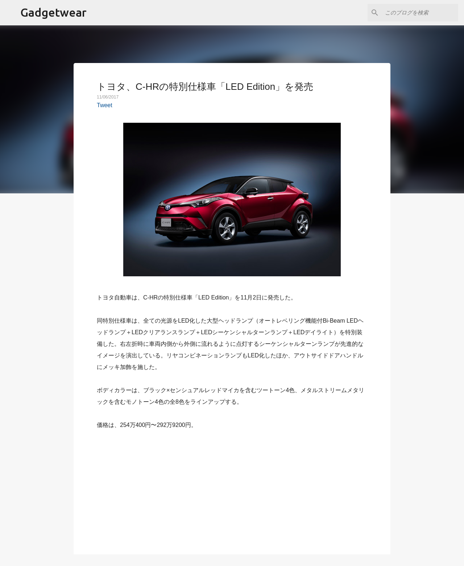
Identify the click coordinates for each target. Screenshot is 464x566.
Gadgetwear (53, 12)
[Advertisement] (232, 488)
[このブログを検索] (420, 12)
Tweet (104, 105)
